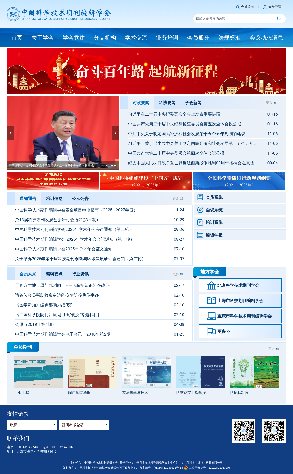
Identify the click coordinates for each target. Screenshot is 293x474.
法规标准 (229, 37)
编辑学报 (214, 235)
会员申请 (274, 6)
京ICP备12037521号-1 (167, 467)
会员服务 (198, 37)
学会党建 (74, 37)
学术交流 (136, 37)
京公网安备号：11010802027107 (207, 467)
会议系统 (214, 209)
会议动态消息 (266, 37)
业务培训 (167, 37)
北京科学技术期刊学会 (238, 285)
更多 (269, 103)
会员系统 (214, 197)
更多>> (223, 331)
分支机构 (105, 37)
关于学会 (42, 37)
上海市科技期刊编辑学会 (240, 300)
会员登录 (247, 6)
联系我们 (18, 438)
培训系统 (214, 222)
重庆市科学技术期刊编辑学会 (244, 316)
